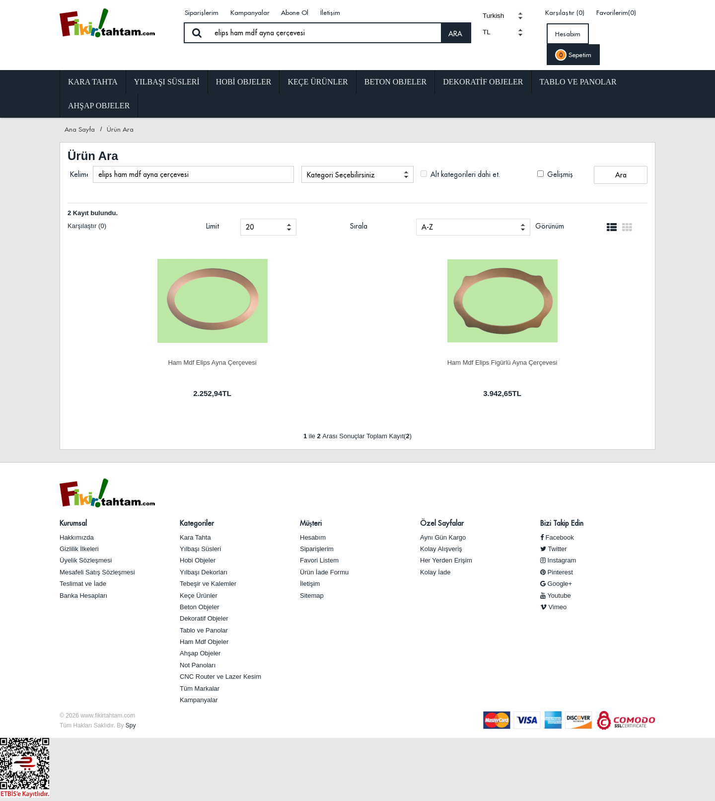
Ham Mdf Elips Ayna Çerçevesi (212, 362)
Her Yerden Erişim (446, 560)
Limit (212, 226)
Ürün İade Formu (324, 572)
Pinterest (556, 572)
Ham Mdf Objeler (204, 641)
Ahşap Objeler (99, 105)
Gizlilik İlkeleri (79, 549)
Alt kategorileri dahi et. (460, 174)
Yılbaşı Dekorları (203, 572)
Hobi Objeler (244, 82)
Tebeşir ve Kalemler (208, 583)
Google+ (556, 583)
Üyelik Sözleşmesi (86, 560)
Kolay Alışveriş (441, 549)
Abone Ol (294, 12)
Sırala (358, 226)
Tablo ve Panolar (578, 82)
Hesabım (567, 34)
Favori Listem (319, 560)
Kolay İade (435, 572)
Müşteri (311, 523)
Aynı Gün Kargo (443, 537)
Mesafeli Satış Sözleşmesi (97, 572)
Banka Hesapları (83, 595)
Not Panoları (197, 665)
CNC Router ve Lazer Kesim (220, 676)
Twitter (553, 549)
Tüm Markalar (199, 688)
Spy (131, 725)
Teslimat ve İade (83, 583)
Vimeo (553, 607)
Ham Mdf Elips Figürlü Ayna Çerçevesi (502, 362)
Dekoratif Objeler (483, 82)
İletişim (330, 12)
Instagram (558, 560)
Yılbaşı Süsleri (167, 82)
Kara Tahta (93, 82)
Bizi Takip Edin (561, 523)
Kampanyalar (250, 12)
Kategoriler (197, 523)
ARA (455, 33)
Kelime (79, 174)
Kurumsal (73, 523)
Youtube (555, 595)
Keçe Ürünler (317, 82)
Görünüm (549, 226)
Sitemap (312, 595)
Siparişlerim (201, 12)
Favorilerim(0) (616, 12)
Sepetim (573, 55)
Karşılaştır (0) (564, 12)
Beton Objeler (395, 82)
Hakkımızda (77, 537)
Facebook (557, 537)
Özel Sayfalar (442, 523)
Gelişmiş (555, 174)
